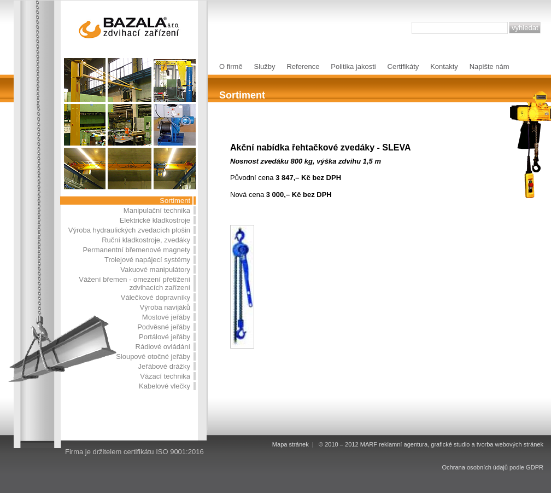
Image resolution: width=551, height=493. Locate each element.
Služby (265, 66)
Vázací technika (165, 376)
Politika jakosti (353, 66)
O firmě (231, 66)
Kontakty (444, 66)
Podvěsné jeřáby (163, 327)
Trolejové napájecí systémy (147, 260)
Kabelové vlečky (164, 386)
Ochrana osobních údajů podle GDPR (492, 467)
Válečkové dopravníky (155, 297)
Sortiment (175, 200)
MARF (368, 444)
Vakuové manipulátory (155, 269)
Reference (302, 66)
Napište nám (489, 66)
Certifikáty (403, 66)
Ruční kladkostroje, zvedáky (146, 240)
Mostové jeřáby (166, 317)
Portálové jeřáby (164, 337)
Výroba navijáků (165, 307)
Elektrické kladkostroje (155, 220)
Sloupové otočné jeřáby (153, 356)
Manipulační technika (157, 210)
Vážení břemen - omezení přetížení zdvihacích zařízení (134, 283)
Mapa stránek (290, 444)
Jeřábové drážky (164, 366)
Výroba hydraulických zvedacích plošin (129, 230)
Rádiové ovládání (163, 347)
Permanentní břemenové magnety (136, 250)
